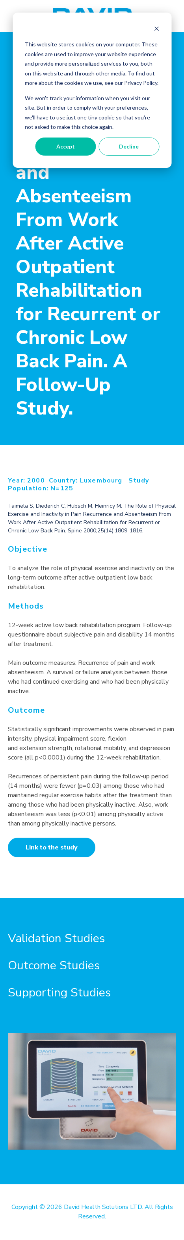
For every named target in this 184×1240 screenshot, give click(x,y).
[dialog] (92, 90)
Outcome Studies (54, 966)
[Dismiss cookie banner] (156, 30)
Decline (129, 146)
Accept (65, 146)
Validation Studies (56, 938)
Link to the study (52, 847)
